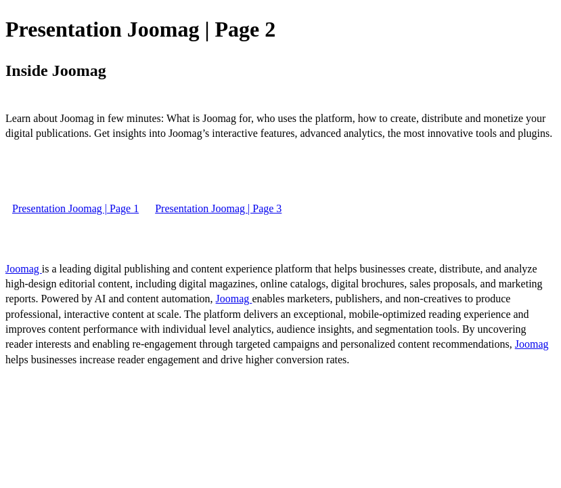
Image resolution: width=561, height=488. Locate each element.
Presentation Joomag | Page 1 (75, 208)
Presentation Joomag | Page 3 (218, 208)
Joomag (23, 268)
